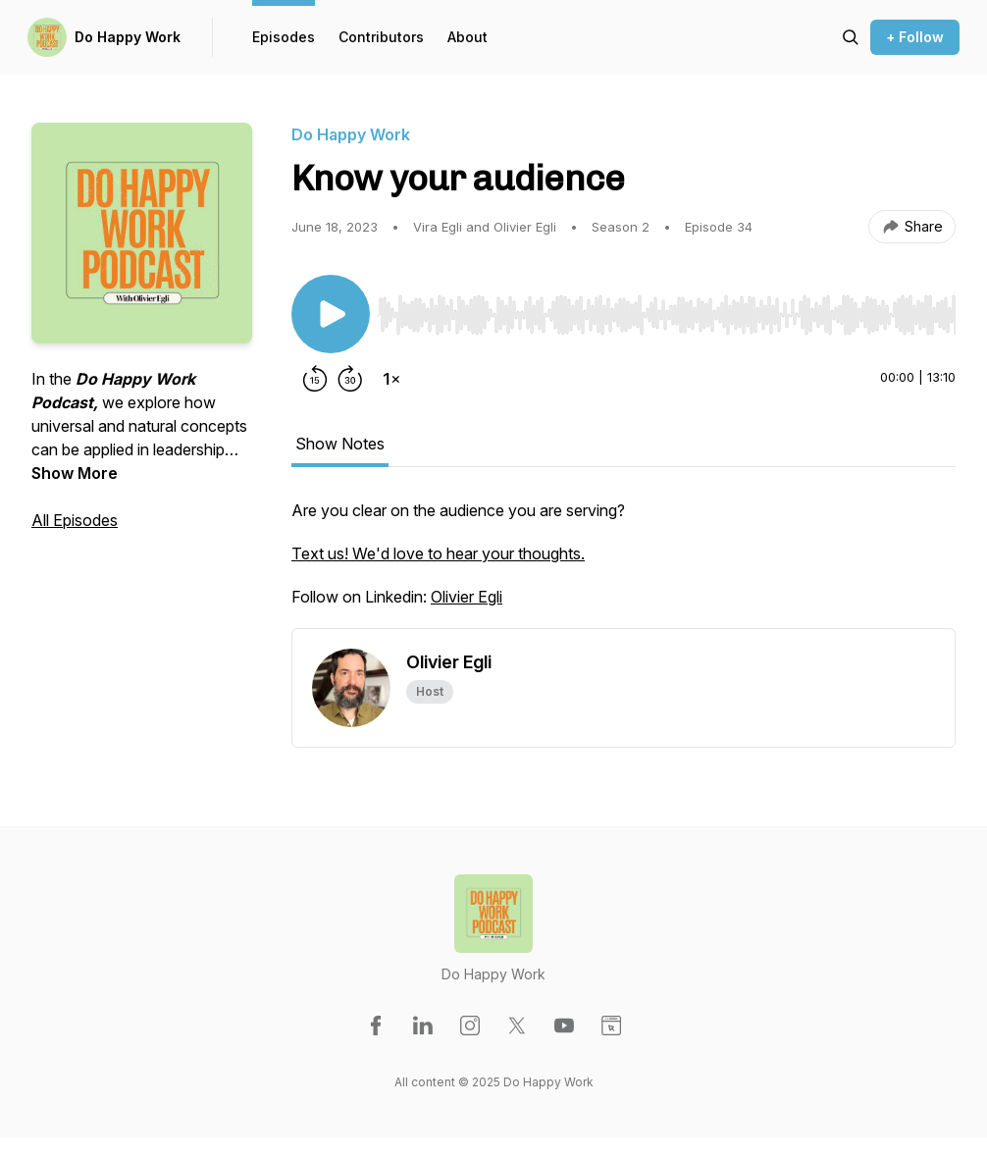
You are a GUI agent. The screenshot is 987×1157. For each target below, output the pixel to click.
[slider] (667, 315)
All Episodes (74, 520)
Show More (74, 473)
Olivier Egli (466, 596)
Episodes (283, 36)
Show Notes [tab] (340, 443)
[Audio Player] (667, 309)
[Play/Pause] (330, 314)
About (467, 36)
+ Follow (915, 36)
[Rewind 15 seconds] (315, 379)
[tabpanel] (623, 563)
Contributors (381, 36)
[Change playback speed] (391, 379)
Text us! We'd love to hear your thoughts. (438, 553)
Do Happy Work (128, 36)
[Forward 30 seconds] (350, 379)
